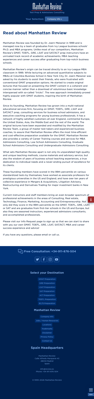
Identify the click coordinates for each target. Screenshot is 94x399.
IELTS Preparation (47, 303)
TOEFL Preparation (47, 299)
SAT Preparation (47, 291)
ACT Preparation (47, 295)
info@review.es (47, 369)
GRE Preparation (47, 283)
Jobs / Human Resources (47, 321)
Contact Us (47, 341)
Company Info (47, 317)
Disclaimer (47, 333)
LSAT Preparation (47, 287)
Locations (47, 325)
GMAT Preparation (47, 279)
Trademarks (47, 329)
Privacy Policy (47, 337)
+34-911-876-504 (63, 251)
